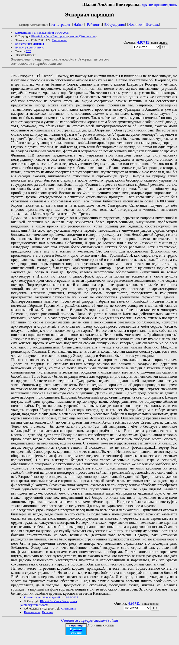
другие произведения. (159, 4)
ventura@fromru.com (82, 36)
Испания (38, 43)
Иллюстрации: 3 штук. (29, 47)
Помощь (152, 24)
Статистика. (59, 40)
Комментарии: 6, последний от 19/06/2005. (42, 32)
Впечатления (23, 43)
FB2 (28, 51)
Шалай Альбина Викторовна (49, 36)
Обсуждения (115, 24)
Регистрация (60, 24)
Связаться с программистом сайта (89, 620)
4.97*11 (143, 42)
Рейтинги (94, 24)
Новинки (135, 24)
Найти (79, 24)
